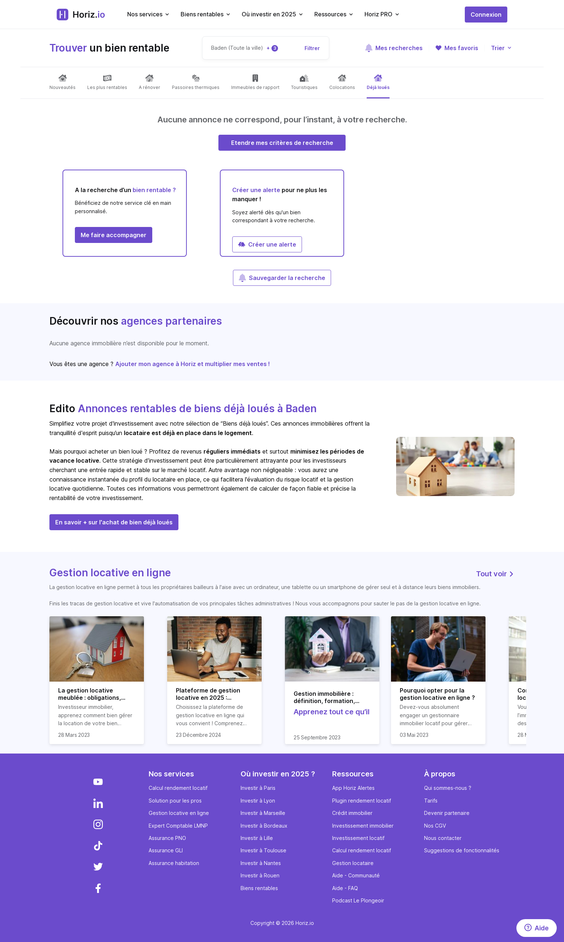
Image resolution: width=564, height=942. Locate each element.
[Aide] (536, 928)
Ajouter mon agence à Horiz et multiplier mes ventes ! (192, 364)
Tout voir (495, 573)
